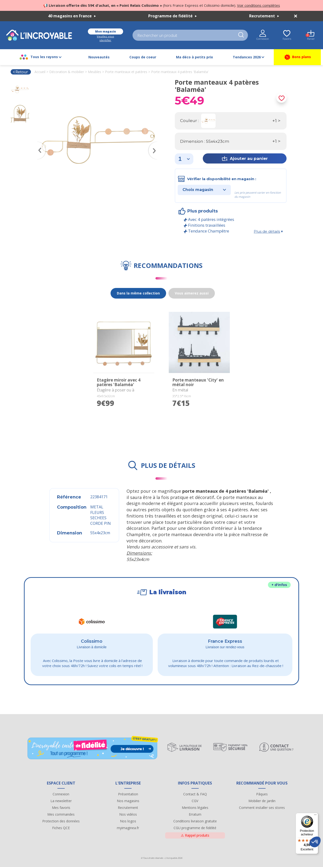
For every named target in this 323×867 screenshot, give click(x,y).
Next (155, 143)
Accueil (40, 71)
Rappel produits (195, 835)
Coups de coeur (142, 57)
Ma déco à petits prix (194, 57)
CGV (195, 801)
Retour (20, 72)
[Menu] (315, 816)
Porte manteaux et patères (126, 71)
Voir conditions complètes (258, 5)
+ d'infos (279, 585)
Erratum (195, 814)
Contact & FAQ (195, 794)
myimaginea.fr (128, 828)
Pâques (262, 794)
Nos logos (128, 821)
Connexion (61, 794)
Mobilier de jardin (261, 801)
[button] (315, 842)
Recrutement (264, 16)
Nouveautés (99, 57)
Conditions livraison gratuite (195, 821)
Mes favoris (61, 807)
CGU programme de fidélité (195, 828)
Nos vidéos (128, 814)
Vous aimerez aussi (192, 293)
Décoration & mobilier (66, 71)
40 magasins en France (72, 16)
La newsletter (61, 801)
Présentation (128, 794)
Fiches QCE (61, 828)
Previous (38, 143)
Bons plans (297, 57)
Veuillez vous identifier (105, 38)
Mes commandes (61, 814)
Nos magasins (128, 801)
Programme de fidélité (172, 16)
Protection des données (61, 821)
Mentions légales (195, 807)
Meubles (94, 71)
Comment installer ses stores (262, 807)
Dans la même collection (138, 293)
